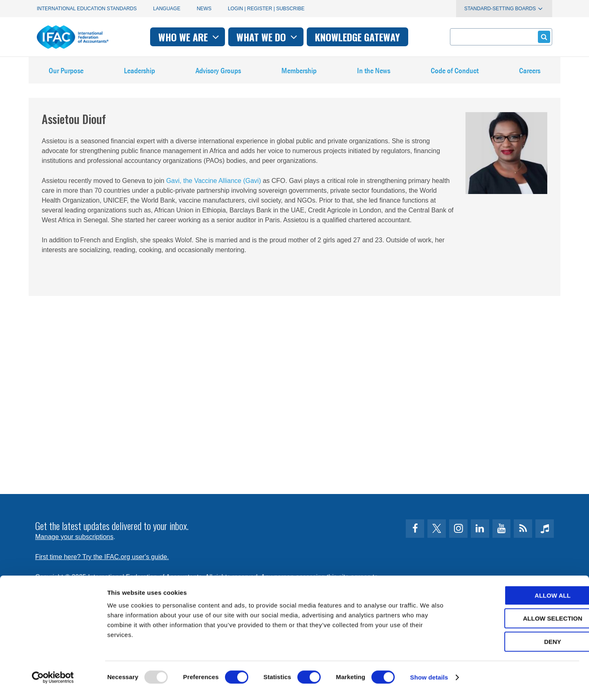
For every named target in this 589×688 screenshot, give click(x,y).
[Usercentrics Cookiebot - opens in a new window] (53, 672)
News (204, 8)
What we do (267, 36)
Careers (529, 73)
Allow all (521, 589)
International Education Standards (87, 8)
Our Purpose (66, 73)
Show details (429, 671)
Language (166, 8)
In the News (374, 73)
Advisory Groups (218, 73)
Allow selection (521, 613)
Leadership (139, 73)
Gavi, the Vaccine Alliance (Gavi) (212, 187)
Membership (299, 73)
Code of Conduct (455, 73)
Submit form (542, 36)
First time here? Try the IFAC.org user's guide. (102, 556)
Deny (520, 636)
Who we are (189, 36)
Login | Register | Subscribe (266, 8)
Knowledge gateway (357, 36)
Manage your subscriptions (74, 536)
